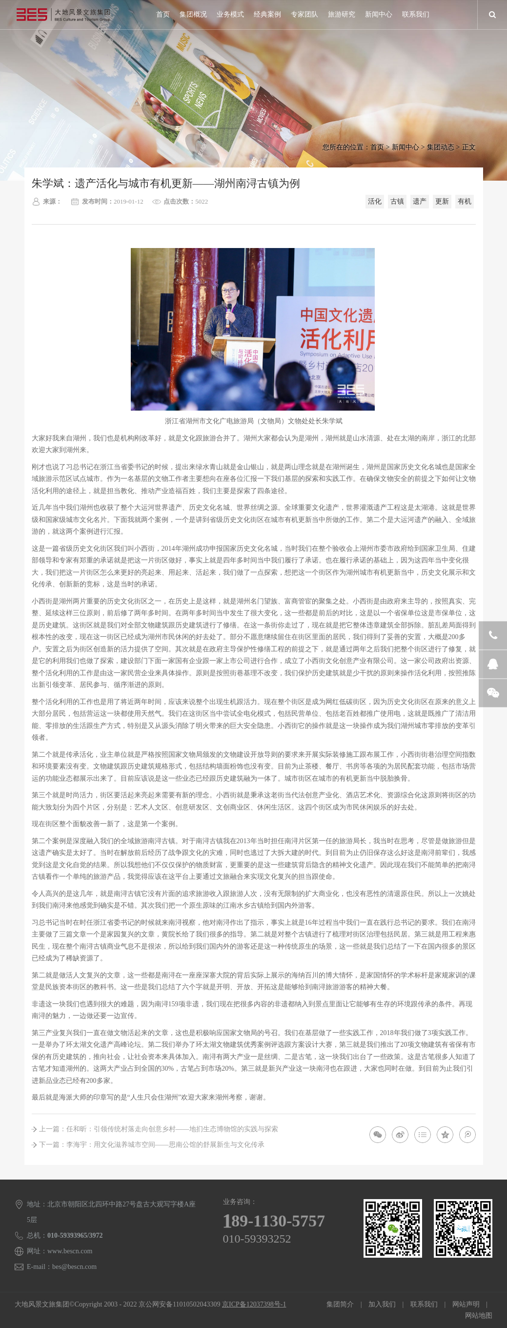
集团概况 (193, 14)
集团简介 (340, 1304)
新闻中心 (378, 14)
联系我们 (415, 14)
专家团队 (304, 14)
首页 (163, 14)
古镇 (397, 201)
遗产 (419, 201)
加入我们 (382, 1304)
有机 (464, 201)
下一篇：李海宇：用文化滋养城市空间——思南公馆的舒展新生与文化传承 (151, 1144)
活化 (375, 201)
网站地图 (478, 1315)
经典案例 (267, 14)
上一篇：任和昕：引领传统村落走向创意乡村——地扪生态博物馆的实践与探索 (158, 1129)
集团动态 (440, 147)
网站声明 (466, 1304)
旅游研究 (341, 14)
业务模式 (230, 14)
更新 (442, 201)
